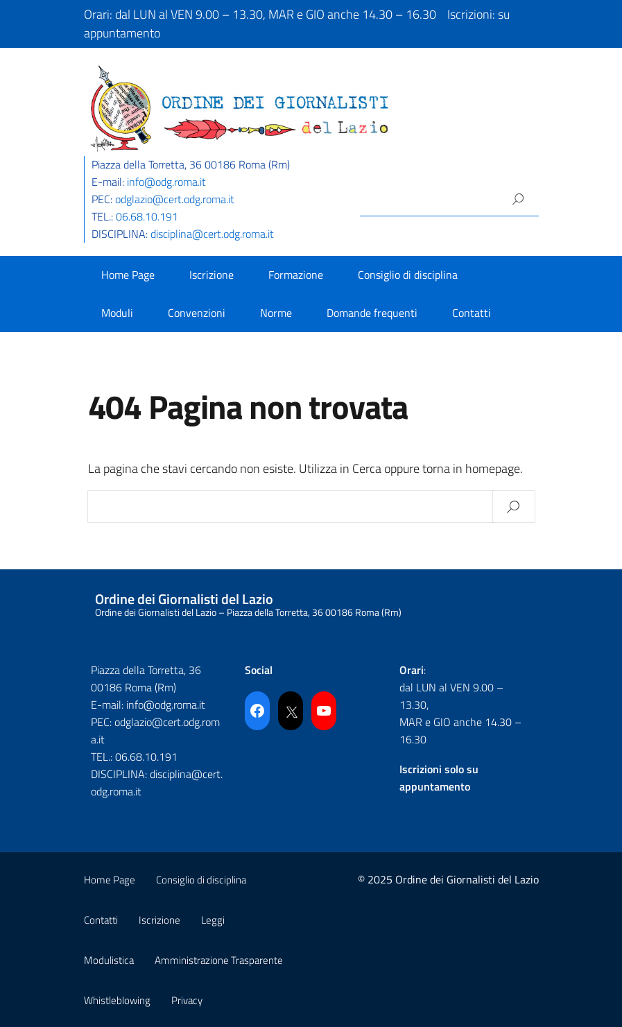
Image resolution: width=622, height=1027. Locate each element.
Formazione (295, 274)
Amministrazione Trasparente (219, 960)
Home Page (128, 274)
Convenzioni (196, 312)
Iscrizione (211, 274)
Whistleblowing (117, 1000)
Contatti (471, 312)
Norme (276, 312)
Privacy (186, 1000)
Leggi (213, 920)
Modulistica (109, 960)
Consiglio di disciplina (408, 274)
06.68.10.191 (147, 216)
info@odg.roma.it (166, 181)
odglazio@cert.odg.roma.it (174, 199)
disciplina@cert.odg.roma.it (212, 233)
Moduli (117, 312)
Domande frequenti (372, 312)
